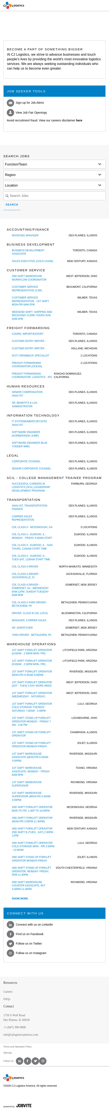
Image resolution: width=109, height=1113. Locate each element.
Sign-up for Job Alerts (25, 103)
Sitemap (7, 1052)
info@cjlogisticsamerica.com (20, 1034)
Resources (10, 982)
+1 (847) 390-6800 (14, 1027)
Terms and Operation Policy (17, 1046)
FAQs (6, 999)
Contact (8, 1006)
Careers (7, 991)
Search (12, 204)
